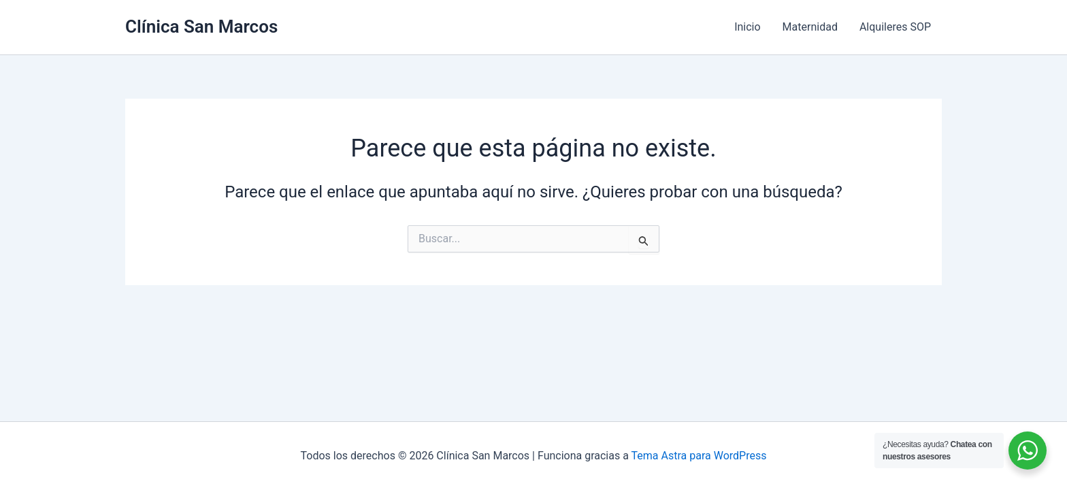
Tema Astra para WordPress (699, 455)
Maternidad (810, 26)
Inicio (747, 26)
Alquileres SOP (895, 26)
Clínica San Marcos (201, 26)
